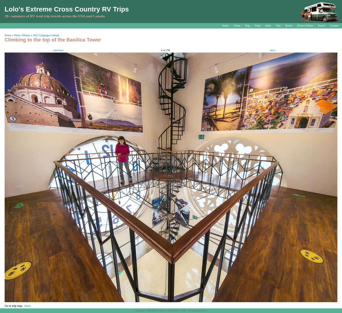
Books (289, 25)
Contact (334, 25)
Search (321, 25)
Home (225, 25)
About (236, 25)
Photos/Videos (305, 25)
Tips (278, 25)
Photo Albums (22, 35)
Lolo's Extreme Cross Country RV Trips (67, 9)
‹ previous (57, 50)
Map (247, 25)
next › (273, 50)
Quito (27, 305)
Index (268, 25)
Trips (257, 25)
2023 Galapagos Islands (46, 35)
